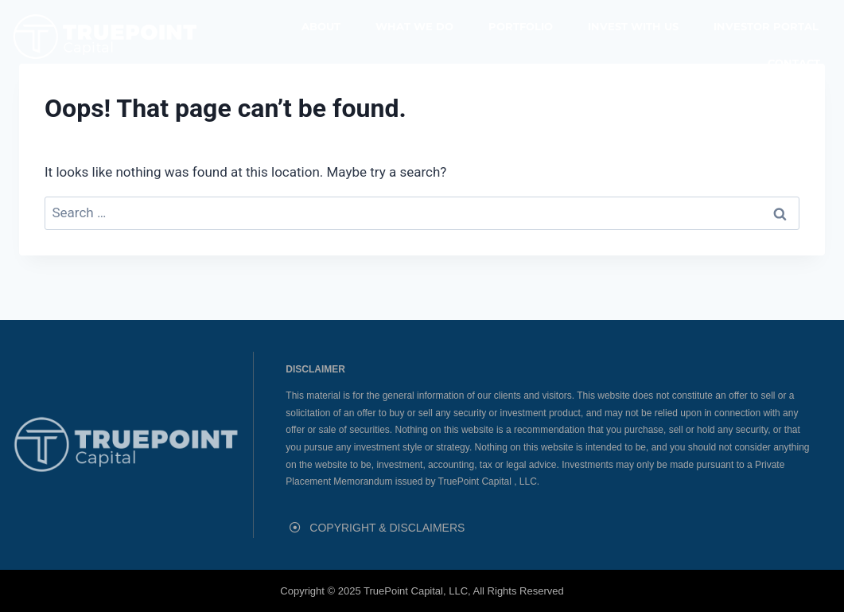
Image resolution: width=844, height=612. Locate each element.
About (320, 26)
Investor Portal (766, 26)
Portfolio (520, 26)
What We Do (414, 26)
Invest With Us (633, 26)
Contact (794, 63)
